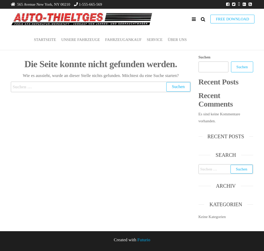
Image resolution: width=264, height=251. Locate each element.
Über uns (177, 40)
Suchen (205, 57)
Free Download (232, 19)
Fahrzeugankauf (123, 40)
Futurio (143, 239)
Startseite (45, 40)
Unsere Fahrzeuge (80, 40)
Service (154, 40)
